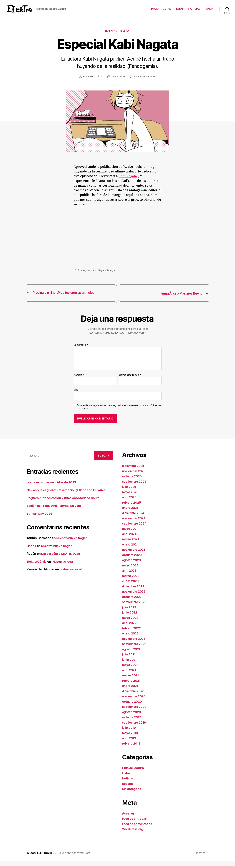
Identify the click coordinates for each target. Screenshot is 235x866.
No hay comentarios (145, 81)
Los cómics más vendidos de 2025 (53, 487)
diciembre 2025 (134, 470)
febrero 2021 (132, 685)
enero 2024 (131, 549)
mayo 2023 (130, 570)
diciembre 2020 (134, 695)
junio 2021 (130, 664)
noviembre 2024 (134, 523)
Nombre (79, 379)
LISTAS (166, 11)
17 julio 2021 (118, 81)
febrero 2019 (132, 748)
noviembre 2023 (134, 554)
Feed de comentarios (138, 828)
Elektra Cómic (95, 81)
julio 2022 (129, 612)
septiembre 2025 (135, 486)
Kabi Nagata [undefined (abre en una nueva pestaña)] (128, 181)
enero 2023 (130, 586)
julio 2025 (129, 491)
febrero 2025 (132, 507)
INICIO (155, 11)
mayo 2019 (130, 737)
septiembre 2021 (135, 648)
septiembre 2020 (135, 711)
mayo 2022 (130, 622)
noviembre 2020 (134, 701)
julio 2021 (129, 659)
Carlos (32, 550)
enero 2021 (130, 690)
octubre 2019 (132, 722)
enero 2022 (130, 638)
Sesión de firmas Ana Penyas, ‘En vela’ (55, 510)
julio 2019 (129, 732)
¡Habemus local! (65, 566)
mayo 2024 (130, 533)
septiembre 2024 (135, 528)
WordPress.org (133, 834)
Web (76, 394)
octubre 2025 (132, 481)
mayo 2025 (130, 496)
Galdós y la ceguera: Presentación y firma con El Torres (68, 495)
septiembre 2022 (135, 607)
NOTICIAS (194, 11)
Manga (111, 275)
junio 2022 (130, 617)
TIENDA (208, 11)
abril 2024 (130, 538)
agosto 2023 (131, 565)
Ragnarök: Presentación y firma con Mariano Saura (64, 502)
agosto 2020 (132, 716)
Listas (126, 778)
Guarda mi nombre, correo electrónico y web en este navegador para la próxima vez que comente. (119, 411)
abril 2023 (129, 575)
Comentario (81, 349)
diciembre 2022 (134, 591)
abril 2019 (129, 743)
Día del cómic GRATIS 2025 (61, 558)
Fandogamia (85, 275)
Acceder (128, 818)
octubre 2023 (132, 559)
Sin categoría (132, 793)
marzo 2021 (131, 680)
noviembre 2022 (134, 596)
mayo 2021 (130, 669)
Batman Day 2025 (40, 518)
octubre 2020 (132, 706)
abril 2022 (129, 627)
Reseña (125, 35)
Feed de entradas (135, 823)
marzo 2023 (131, 580)
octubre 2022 (132, 601)
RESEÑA (180, 11)
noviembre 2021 (134, 643)
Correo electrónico (130, 379)
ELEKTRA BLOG (47, 857)
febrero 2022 (132, 633)
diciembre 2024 (134, 517)
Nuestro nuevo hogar (72, 543)
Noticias (111, 35)
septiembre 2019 (135, 727)
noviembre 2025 (134, 475)
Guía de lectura (133, 772)
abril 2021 (129, 675)
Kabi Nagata (99, 275)
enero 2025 (130, 512)
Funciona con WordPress (76, 857)
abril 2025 (129, 502)
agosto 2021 (131, 654)
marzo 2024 (131, 544)
